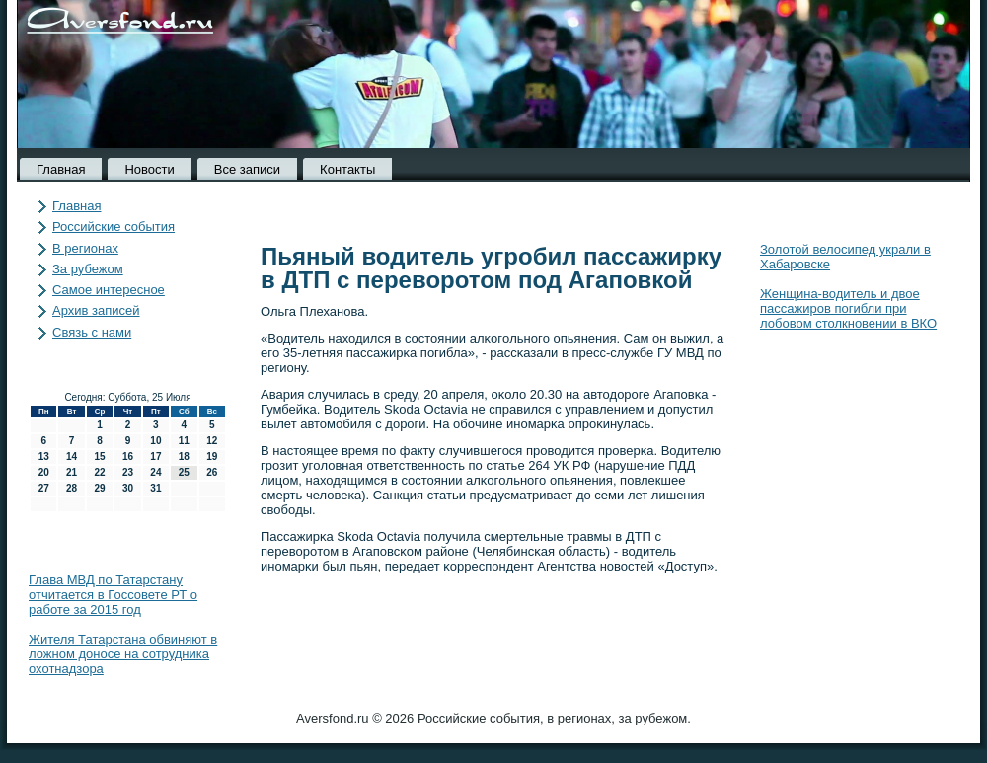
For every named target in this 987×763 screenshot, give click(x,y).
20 (43, 472)
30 (127, 488)
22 (99, 472)
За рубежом (87, 269)
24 (155, 472)
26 (211, 472)
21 (71, 472)
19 (211, 456)
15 (99, 456)
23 (127, 472)
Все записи (247, 169)
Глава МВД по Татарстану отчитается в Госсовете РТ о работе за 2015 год (113, 594)
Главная (61, 169)
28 (71, 488)
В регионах (85, 248)
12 (211, 440)
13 (43, 456)
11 (184, 440)
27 (43, 488)
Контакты (347, 169)
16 (127, 456)
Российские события (113, 226)
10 (155, 440)
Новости (149, 169)
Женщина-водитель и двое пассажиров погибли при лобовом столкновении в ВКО (848, 308)
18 (184, 456)
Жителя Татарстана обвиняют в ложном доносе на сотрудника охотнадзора (123, 654)
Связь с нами (91, 332)
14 (71, 456)
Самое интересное (108, 289)
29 (99, 488)
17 (155, 456)
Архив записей (96, 310)
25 (184, 472)
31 (155, 488)
